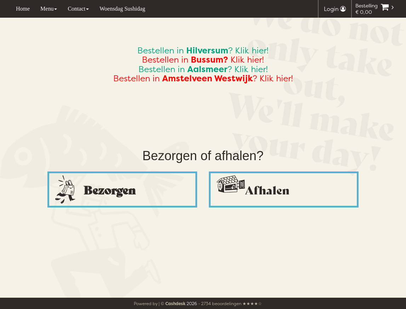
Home (23, 9)
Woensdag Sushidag (122, 9)
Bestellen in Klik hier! (203, 59)
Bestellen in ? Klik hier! (203, 50)
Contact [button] (78, 9)
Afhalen (267, 189)
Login (335, 9)
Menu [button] (48, 9)
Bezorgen (110, 189)
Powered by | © (160, 304)
